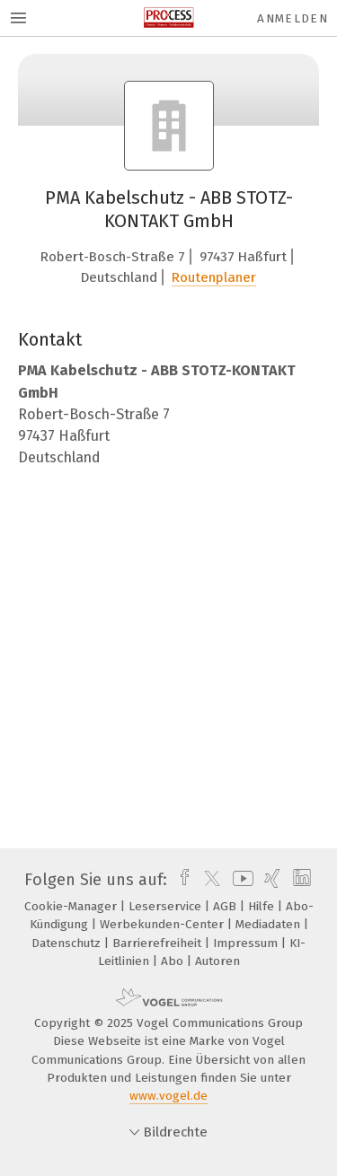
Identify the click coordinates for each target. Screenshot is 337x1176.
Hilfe (263, 906)
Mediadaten (269, 924)
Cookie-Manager (72, 906)
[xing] (270, 880)
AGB (226, 906)
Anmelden (292, 18)
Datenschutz (67, 943)
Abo (174, 961)
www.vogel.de (168, 1095)
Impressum (247, 943)
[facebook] (180, 880)
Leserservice (167, 906)
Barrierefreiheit (158, 943)
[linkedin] (300, 880)
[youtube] (239, 880)
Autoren (217, 961)
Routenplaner (214, 277)
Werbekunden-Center (163, 924)
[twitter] (207, 880)
